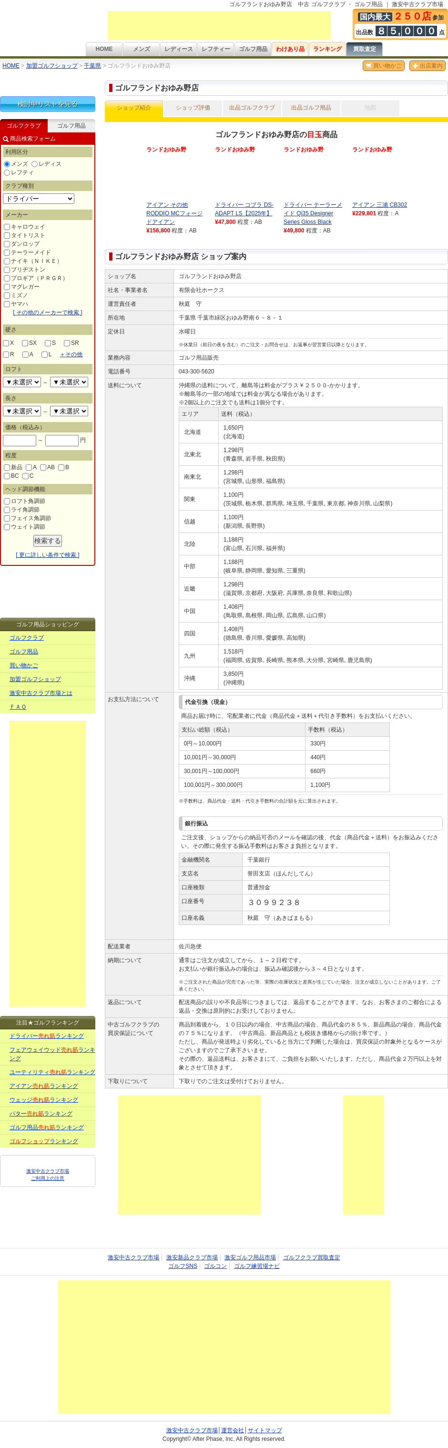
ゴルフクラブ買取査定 (311, 1257)
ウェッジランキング (44, 1099)
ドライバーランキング (47, 1036)
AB (47, 467)
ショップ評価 (193, 107)
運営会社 (232, 1430)
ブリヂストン (24, 269)
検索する (47, 540)
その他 (71, 354)
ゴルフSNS (182, 1266)
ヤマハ (16, 304)
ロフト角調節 (24, 501)
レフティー (216, 49)
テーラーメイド (27, 252)
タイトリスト (24, 235)
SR (71, 343)
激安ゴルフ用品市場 (250, 1257)
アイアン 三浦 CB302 (379, 204)
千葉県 (92, 65)
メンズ (141, 49)
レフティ (19, 172)
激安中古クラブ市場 (133, 1257)
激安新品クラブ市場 (192, 1257)
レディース (178, 49)
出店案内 (427, 65)
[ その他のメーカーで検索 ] (47, 312)
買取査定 (364, 49)
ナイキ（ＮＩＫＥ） (33, 261)
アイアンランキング (44, 1086)
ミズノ (16, 295)
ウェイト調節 (24, 526)
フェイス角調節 (27, 518)
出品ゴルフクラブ (252, 107)
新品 (13, 467)
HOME (104, 49)
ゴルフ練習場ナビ (257, 1266)
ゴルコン (215, 1266)
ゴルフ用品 (253, 49)
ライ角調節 (22, 509)
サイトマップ (265, 1430)
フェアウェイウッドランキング (52, 1054)
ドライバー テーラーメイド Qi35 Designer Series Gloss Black (313, 213)
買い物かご (384, 65)
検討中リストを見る (48, 104)
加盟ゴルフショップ (52, 65)
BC (11, 476)
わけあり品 (290, 49)
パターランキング (41, 1113)
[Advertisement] (219, 25)
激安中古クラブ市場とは (41, 693)
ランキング (327, 49)
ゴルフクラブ (27, 637)
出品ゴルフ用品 (311, 107)
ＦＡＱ (18, 707)
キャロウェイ (24, 226)
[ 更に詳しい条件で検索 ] (47, 555)
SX (29, 343)
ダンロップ (22, 244)
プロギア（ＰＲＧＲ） (36, 278)
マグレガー (22, 286)
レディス (46, 164)
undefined (22, 382)
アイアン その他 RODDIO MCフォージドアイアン (174, 213)
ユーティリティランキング (52, 1072)
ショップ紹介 (134, 107)
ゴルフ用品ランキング (47, 1127)
